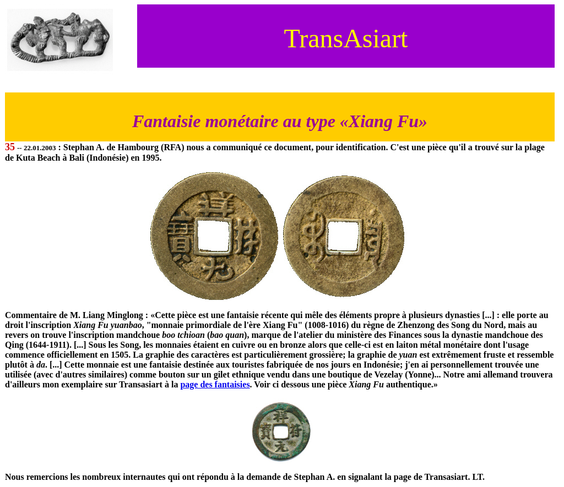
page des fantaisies (215, 384)
